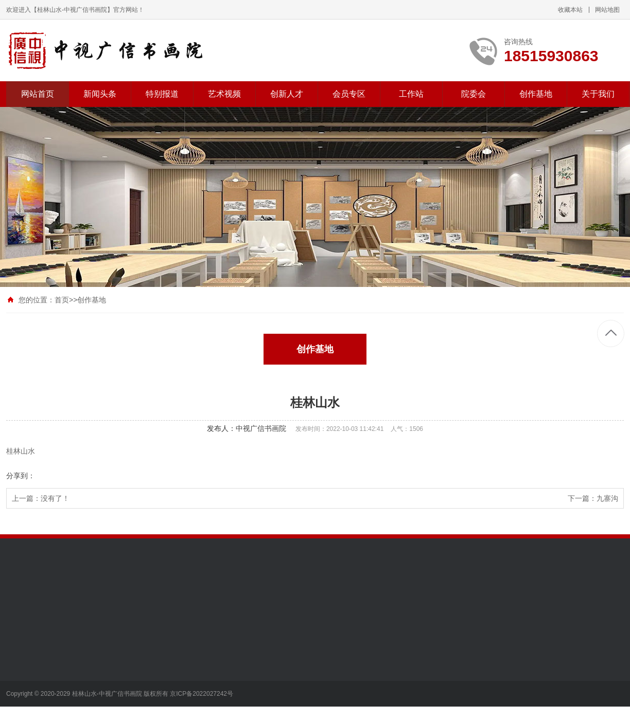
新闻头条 (99, 93)
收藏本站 (570, 9)
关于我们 (598, 93)
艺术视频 (224, 93)
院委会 (473, 93)
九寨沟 (607, 498)
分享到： (20, 476)
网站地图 (607, 9)
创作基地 (535, 93)
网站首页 (37, 93)
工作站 (411, 93)
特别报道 (162, 93)
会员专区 (348, 93)
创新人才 (286, 93)
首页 (62, 300)
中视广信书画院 (261, 428)
